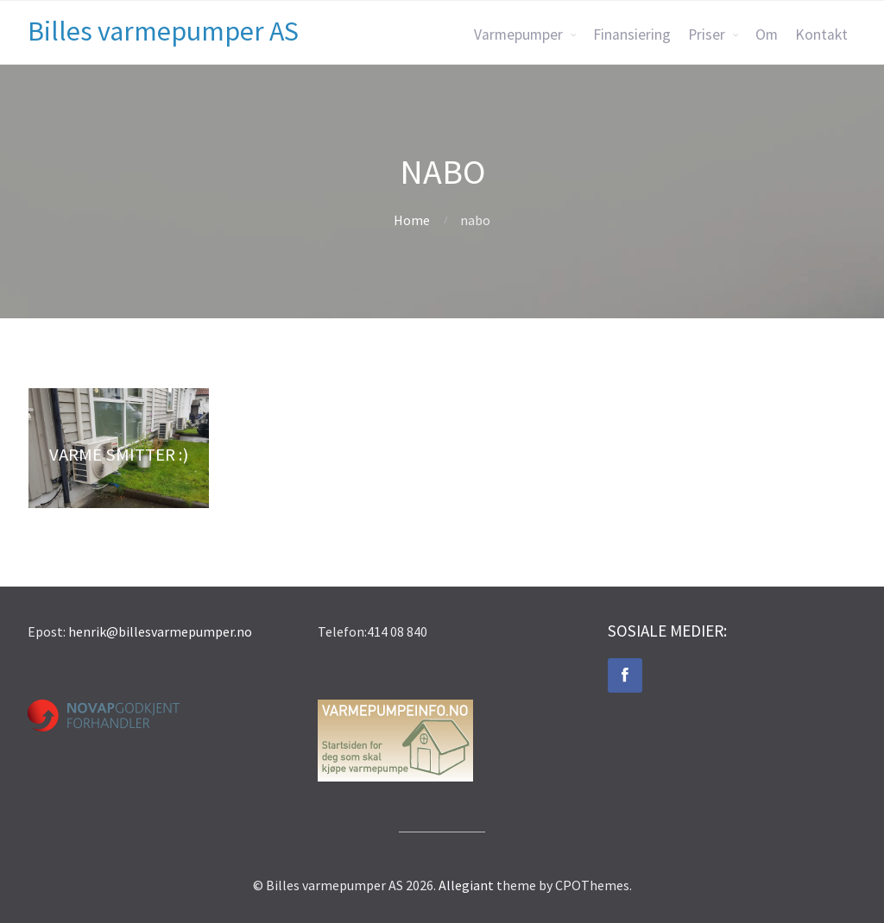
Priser (706, 34)
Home (412, 220)
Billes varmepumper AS (163, 31)
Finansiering (632, 34)
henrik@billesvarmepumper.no (160, 631)
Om (766, 34)
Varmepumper (518, 34)
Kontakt (821, 34)
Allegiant (466, 885)
